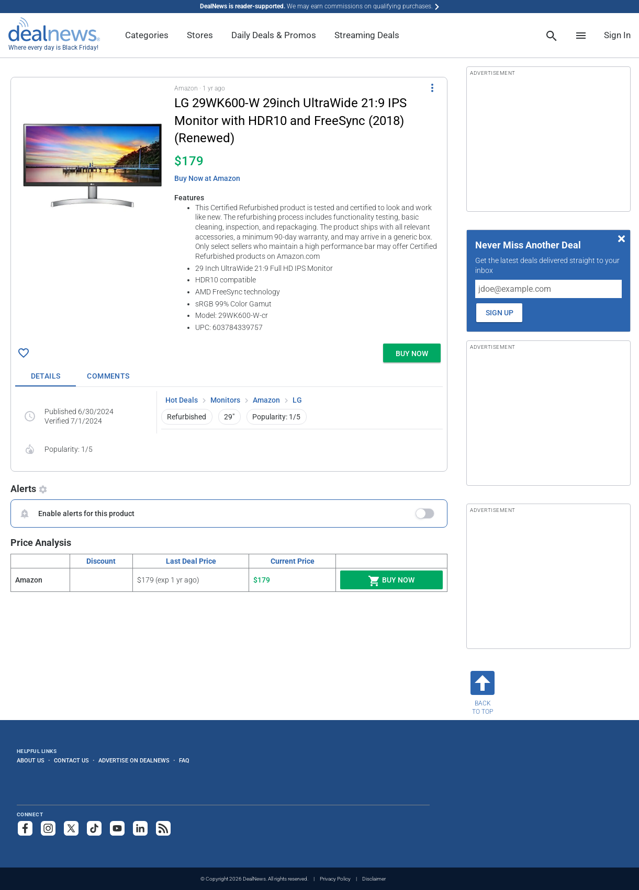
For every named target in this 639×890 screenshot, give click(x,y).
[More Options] (432, 88)
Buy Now (391, 581)
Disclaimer (374, 879)
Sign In (617, 35)
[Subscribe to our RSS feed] (163, 828)
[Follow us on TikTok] (94, 828)
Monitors (225, 400)
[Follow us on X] (71, 828)
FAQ (184, 760)
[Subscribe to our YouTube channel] (117, 828)
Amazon (266, 400)
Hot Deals (181, 400)
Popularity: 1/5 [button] (276, 417)
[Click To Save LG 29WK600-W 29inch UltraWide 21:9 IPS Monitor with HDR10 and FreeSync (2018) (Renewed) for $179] (23, 353)
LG (297, 400)
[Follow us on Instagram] (48, 828)
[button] (229, 208)
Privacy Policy (335, 879)
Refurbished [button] (186, 417)
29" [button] (229, 417)
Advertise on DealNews (134, 760)
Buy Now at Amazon (207, 178)
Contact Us (71, 760)
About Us (30, 760)
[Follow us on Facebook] (25, 828)
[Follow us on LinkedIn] (140, 828)
